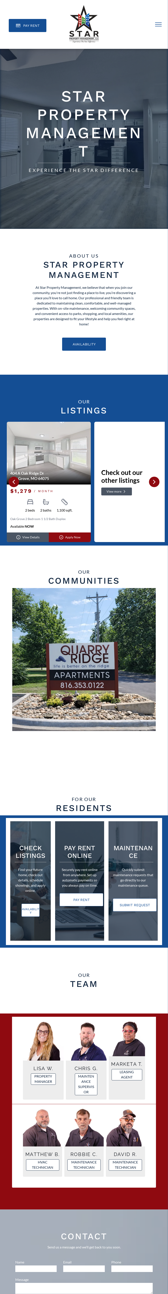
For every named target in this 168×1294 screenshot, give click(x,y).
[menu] (158, 24)
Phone (116, 1261)
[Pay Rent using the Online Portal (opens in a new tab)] (27, 25)
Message (22, 1279)
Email (67, 1261)
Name (19, 1261)
